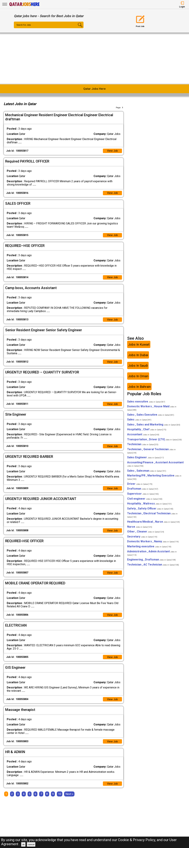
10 (59, 798)
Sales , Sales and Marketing (153, 426)
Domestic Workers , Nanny (153, 543)
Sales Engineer (145, 459)
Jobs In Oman (138, 378)
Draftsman (142, 491)
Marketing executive (149, 548)
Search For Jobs (24, 25)
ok (23, 844)
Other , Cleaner (145, 533)
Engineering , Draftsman (151, 561)
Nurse (139, 529)
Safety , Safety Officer (150, 510)
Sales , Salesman (146, 473)
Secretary (142, 538)
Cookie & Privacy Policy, (137, 840)
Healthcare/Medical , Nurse (153, 524)
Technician (142, 446)
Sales (139, 421)
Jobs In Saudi (138, 368)
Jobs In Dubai (138, 357)
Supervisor (143, 496)
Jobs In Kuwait (139, 347)
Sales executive (146, 403)
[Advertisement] (94, 58)
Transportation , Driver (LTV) (154, 441)
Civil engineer (144, 501)
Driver (139, 486)
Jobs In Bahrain (139, 389)
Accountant (143, 436)
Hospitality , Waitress (149, 505)
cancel (31, 844)
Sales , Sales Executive (150, 417)
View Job (112, 151)
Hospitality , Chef (146, 431)
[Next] (69, 798)
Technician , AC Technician (153, 566)
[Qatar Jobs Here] (24, 5)
